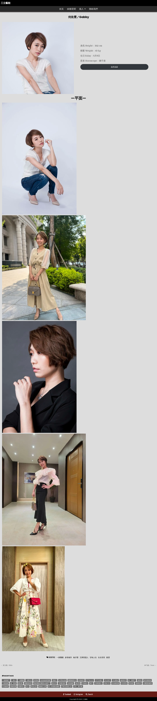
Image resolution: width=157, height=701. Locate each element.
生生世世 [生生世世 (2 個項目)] (124, 683)
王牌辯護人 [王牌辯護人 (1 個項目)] (98, 683)
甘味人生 (93, 657)
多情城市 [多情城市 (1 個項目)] (81, 680)
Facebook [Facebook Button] (67, 694)
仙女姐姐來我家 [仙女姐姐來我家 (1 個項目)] (45, 680)
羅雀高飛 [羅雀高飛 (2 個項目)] (13, 686)
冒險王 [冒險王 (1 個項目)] (54, 680)
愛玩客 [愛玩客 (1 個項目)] (20, 683)
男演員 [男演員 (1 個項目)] (131, 683)
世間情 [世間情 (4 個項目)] (36, 680)
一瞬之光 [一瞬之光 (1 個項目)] (29, 680)
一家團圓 (60, 657)
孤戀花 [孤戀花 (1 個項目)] (139, 680)
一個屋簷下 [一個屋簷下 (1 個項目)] (6, 680)
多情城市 (68, 657)
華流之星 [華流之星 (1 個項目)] (34, 686)
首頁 (61, 8)
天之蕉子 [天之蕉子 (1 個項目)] (107, 680)
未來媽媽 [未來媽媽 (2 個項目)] (70, 683)
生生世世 (101, 657)
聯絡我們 (93, 8)
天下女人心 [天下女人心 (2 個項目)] (89, 680)
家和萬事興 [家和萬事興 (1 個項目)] (147, 680)
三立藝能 (5, 3)
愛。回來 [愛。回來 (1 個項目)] (13, 683)
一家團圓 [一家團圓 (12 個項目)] (21, 680)
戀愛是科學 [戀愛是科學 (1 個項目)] (28, 683)
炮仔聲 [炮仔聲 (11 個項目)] (78, 683)
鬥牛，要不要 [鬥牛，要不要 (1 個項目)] (78, 686)
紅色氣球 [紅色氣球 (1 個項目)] (5, 686)
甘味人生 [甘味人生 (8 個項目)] (107, 683)
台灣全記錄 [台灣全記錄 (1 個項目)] (62, 680)
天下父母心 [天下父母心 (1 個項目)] (98, 680)
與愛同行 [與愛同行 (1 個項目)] (21, 686)
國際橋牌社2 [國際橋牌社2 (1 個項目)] (72, 680)
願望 (108, 657)
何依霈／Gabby (78, 17)
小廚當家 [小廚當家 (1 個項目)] (5, 683)
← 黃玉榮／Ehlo (6, 665)
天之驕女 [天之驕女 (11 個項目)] (115, 680)
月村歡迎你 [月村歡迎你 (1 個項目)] (62, 683)
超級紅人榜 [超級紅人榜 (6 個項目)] (42, 686)
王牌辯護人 (84, 657)
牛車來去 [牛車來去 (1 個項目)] (85, 683)
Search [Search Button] (89, 694)
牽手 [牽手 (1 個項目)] (91, 683)
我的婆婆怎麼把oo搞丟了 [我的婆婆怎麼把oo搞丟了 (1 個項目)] (42, 683)
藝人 (81, 8)
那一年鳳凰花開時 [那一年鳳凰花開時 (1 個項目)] (54, 686)
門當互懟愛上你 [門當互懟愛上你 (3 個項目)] (67, 686)
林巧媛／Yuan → (150, 665)
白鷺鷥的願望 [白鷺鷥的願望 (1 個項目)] (147, 683)
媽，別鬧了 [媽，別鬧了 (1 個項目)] (131, 680)
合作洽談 (114, 67)
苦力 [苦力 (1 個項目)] (27, 686)
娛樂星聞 (71, 8)
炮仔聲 (75, 657)
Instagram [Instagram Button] (78, 694)
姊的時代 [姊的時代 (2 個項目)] (123, 680)
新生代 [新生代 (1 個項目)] (54, 683)
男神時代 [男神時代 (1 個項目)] (138, 683)
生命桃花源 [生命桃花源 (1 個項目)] (115, 683)
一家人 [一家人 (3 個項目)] (14, 680)
